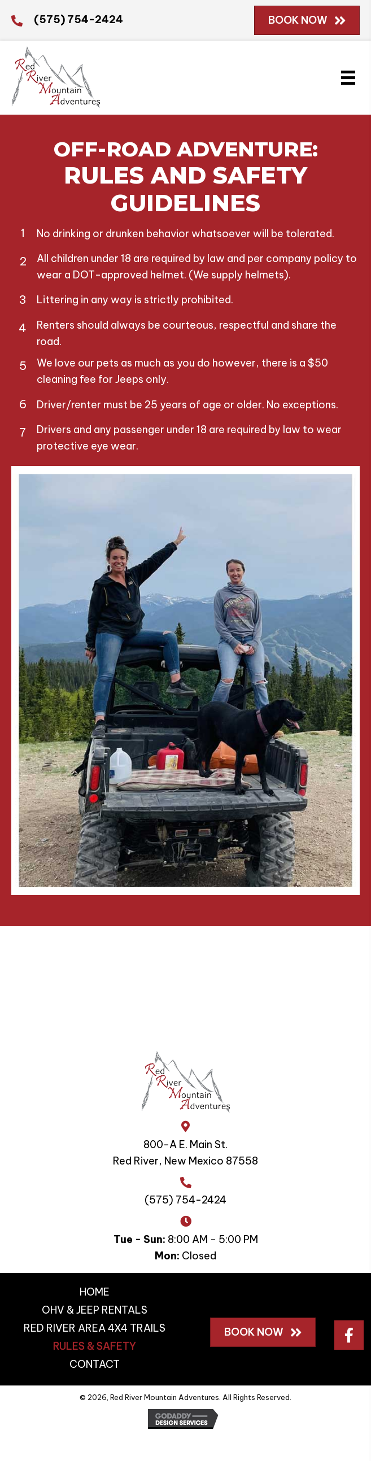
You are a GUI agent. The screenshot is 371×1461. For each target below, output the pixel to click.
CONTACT (94, 1364)
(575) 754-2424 (78, 19)
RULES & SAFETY (94, 1346)
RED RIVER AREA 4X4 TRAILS (94, 1328)
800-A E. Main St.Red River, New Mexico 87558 (185, 1152)
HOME (95, 1291)
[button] (349, 1335)
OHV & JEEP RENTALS (94, 1309)
